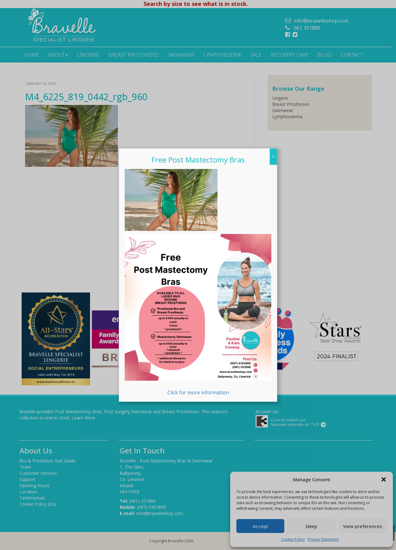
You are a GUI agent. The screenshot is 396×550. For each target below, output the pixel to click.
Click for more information (198, 315)
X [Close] (273, 156)
